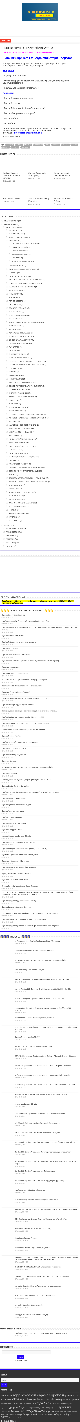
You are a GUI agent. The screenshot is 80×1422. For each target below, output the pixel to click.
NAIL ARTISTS (15, 294)
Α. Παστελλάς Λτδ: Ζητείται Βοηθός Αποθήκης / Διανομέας (24, 680)
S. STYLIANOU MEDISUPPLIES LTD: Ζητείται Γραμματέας (38, 1267)
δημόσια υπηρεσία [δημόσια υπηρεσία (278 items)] (36, 1408)
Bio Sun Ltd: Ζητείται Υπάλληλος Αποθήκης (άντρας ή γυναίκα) (39, 1181)
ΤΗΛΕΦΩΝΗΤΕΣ (15, 485)
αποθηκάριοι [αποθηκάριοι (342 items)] (66, 1404)
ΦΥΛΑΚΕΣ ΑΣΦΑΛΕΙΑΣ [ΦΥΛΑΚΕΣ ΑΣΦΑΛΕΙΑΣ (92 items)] (29, 1404)
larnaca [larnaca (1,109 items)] (22, 1399)
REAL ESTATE (15, 305)
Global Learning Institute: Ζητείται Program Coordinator (36, 1200)
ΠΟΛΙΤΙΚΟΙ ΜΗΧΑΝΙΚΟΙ (18, 464)
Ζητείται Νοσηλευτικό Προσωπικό (15, 880)
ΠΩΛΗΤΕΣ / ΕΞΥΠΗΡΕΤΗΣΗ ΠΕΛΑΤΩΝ (25, 467)
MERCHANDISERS (16, 290)
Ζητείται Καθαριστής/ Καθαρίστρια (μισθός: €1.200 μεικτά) (24, 848)
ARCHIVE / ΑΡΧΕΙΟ (17, 237)
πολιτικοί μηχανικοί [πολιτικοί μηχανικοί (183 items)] (44, 1414)
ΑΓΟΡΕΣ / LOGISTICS (18, 315)
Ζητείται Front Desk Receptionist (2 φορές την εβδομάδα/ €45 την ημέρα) (30, 661)
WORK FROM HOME (14, 528)
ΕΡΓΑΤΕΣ (12, 372)
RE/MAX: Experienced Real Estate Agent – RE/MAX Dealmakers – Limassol (45, 1085)
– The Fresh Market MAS (22, 261)
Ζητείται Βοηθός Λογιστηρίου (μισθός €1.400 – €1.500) (23, 717)
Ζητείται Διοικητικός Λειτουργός (37, 174)
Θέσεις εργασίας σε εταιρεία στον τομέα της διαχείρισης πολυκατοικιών (29, 711)
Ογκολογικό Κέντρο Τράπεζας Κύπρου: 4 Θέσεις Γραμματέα (25, 698)
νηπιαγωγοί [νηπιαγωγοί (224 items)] (5, 1414)
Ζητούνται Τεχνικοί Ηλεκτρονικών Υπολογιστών (20, 855)
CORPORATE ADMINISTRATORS (22, 269)
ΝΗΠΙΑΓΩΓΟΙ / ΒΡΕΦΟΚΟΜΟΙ (21, 439)
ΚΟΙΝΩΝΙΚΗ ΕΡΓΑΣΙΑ (17, 407)
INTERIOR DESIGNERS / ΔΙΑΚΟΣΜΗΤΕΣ (25, 280)
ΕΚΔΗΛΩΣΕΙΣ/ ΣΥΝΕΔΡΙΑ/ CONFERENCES (26, 365)
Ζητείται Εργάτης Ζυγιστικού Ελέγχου (16, 805)
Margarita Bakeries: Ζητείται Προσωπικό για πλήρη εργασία (38, 1286)
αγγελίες (65, 144)
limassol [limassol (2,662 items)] (32, 1399)
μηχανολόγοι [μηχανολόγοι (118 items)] (59, 1411)
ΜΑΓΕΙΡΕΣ (13, 421)
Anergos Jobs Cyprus (11, 136)
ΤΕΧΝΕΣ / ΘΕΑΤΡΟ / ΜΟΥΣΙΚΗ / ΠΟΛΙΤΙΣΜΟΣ (28, 478)
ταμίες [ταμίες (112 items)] (21, 1417)
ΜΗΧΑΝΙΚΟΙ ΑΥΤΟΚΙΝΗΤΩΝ (20, 428)
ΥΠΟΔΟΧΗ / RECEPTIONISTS (21, 492)
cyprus (19, 144)
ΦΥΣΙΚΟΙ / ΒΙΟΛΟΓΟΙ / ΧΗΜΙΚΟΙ (22, 503)
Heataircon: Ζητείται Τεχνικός (26, 1238)
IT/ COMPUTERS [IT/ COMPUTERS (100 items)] (6, 1400)
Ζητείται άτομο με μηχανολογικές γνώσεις (18, 705)
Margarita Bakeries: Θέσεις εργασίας (29, 1305)
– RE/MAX (16, 258)
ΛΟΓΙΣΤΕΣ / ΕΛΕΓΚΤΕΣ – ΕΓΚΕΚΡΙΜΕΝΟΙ (26, 414)
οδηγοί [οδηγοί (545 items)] (20, 1414)
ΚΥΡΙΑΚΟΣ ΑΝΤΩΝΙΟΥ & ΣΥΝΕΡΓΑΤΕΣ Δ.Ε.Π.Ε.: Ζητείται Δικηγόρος (42, 1276)
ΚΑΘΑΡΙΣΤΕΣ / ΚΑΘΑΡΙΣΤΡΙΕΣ (21, 397)
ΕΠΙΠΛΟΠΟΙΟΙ (15, 368)
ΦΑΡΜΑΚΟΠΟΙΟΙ (16, 496)
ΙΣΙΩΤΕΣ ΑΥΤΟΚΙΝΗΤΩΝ (19, 393)
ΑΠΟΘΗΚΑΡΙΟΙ (15, 326)
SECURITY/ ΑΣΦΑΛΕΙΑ (18, 308)
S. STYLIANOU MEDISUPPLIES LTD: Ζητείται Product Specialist (27, 767)
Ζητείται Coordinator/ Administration (15, 655)
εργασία (74, 144)
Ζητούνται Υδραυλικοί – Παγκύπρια (16, 861)
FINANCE (13, 273)
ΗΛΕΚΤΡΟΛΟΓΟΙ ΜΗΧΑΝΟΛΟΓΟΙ (22, 382)
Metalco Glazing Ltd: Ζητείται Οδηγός (16, 836)
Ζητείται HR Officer (11, 198)
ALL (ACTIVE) (14, 234)
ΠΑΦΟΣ (9, 546)
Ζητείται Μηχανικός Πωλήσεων (14, 823)
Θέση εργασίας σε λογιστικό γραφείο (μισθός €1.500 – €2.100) (26, 780)
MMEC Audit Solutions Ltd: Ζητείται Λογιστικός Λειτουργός (37, 1133)
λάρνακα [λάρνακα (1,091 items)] (15, 1411)
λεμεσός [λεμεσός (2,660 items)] (26, 1411)
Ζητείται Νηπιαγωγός (10, 648)
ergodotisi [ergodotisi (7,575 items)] (56, 1395)
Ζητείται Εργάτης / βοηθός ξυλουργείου (30, 1190)
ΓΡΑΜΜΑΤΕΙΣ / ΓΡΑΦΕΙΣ (19, 343)
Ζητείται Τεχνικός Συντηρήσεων (14, 798)
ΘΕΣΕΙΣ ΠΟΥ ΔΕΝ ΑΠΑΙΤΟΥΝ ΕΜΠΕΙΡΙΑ (25, 386)
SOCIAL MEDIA (15, 312)
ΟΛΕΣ (6, 526)
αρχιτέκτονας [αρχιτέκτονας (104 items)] (4, 1408)
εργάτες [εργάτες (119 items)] (55, 1408)
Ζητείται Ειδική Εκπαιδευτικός (13, 615)
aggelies (10, 144)
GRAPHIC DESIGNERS (18, 276)
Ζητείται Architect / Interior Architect (15, 673)
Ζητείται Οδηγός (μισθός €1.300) (27, 1037)
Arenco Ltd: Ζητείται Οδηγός (26, 1104)
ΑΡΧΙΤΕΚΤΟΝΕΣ (15, 329)
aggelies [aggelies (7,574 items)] (19, 1395)
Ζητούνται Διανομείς (9, 761)
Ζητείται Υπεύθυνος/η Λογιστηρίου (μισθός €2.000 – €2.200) (25, 723)
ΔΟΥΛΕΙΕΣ (8, 224)
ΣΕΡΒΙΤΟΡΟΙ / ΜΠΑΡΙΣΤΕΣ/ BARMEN (24, 471)
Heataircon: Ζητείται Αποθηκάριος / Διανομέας (33, 1228)
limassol (56, 144)
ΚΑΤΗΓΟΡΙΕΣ (11, 227)
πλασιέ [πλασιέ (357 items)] (34, 1414)
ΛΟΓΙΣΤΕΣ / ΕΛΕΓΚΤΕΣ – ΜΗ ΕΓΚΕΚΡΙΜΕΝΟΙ (27, 418)
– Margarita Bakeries (20, 254)
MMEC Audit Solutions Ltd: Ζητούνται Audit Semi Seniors (37, 1123)
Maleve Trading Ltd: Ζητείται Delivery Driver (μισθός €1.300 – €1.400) (42, 979)
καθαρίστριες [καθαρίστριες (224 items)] (6, 1411)
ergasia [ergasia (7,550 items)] (42, 1395)
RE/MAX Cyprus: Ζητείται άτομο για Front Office (33, 1046)
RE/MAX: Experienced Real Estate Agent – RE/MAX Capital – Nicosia (42, 1075)
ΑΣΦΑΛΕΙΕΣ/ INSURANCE (19, 333)
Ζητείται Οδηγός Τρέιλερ (11, 736)
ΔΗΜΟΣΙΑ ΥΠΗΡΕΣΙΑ (17, 354)
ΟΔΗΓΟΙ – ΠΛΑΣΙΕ (16, 453)
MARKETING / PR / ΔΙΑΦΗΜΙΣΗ (22, 287)
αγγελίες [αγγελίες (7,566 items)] (43, 1403)
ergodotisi (38, 144)
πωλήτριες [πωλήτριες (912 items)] (56, 1414)
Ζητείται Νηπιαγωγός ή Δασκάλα (14, 748)
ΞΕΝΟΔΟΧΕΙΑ (14, 450)
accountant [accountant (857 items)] (6, 1395)
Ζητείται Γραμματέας (10, 773)
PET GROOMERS (16, 301)
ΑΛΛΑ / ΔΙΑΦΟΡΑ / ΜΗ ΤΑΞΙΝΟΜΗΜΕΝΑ (25, 322)
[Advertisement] (40, 28)
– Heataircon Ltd (18, 251)
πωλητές (15, 147)
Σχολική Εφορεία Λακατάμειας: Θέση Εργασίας (11, 175)
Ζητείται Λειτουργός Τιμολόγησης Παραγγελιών (20, 742)
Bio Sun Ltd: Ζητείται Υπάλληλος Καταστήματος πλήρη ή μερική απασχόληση (45, 1142)
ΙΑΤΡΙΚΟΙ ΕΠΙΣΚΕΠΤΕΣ (18, 389)
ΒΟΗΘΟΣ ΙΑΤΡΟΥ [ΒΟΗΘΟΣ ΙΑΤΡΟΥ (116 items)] (6, 1404)
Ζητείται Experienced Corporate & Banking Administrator (24, 919)
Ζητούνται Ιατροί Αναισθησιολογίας (62, 174)
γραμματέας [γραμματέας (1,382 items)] (16, 1407)
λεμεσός (5, 147)
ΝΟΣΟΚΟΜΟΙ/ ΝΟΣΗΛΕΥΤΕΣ (21, 446)
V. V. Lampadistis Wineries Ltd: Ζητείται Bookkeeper (35, 1296)
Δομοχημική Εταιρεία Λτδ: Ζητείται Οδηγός (31, 1315)
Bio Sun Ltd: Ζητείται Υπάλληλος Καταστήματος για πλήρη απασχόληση (43, 1152)
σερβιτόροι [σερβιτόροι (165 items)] (4, 1417)
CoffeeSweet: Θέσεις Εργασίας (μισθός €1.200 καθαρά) (23, 730)
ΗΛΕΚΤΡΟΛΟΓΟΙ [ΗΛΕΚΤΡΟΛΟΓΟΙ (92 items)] (17, 1404)
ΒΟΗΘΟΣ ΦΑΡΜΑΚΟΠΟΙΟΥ (20, 340)
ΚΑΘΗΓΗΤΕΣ (14, 400)
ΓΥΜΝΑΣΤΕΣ (14, 347)
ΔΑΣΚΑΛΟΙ (13, 351)
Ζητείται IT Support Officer (12, 830)
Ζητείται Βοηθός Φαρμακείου (13, 636)
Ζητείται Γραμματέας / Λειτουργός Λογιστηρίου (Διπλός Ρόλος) (26, 621)
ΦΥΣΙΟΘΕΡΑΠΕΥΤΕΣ (17, 506)
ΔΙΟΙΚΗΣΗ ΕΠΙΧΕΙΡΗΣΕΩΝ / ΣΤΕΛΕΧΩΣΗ (26, 361)
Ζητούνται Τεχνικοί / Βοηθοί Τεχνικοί (15, 692)
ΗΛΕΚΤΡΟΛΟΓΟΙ (16, 379)
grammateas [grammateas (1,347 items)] (71, 1395)
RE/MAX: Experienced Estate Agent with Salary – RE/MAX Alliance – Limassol (45, 1056)
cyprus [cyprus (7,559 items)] (31, 1395)
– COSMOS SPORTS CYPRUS (24, 244)
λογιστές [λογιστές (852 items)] (50, 1411)
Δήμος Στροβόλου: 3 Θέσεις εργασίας (16, 873)
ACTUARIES (14, 230)
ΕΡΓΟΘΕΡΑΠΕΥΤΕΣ (17, 375)
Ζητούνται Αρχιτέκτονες (11, 667)
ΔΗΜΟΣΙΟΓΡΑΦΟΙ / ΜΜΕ (19, 358)
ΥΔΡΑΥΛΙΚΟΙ (14, 489)
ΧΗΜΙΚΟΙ (12, 510)
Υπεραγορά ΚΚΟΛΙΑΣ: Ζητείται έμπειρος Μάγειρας (34, 1018)
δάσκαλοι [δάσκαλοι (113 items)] (26, 1408)
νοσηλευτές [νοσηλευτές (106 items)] (13, 1414)
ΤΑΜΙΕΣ (12, 474)
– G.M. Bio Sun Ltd (19, 247)
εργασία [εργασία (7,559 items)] (65, 1407)
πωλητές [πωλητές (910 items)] (67, 1414)
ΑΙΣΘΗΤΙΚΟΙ (14, 319)
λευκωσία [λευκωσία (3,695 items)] (38, 1411)
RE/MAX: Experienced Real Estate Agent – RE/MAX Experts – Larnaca (43, 1066)
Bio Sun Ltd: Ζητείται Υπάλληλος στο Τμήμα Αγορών (35, 1171)
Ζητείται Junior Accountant (12, 817)
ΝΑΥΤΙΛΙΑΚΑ (14, 436)
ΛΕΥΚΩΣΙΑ (10, 543)
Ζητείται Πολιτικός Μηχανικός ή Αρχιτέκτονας (19, 642)
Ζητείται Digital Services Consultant (16, 786)
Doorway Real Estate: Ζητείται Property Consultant (21, 686)
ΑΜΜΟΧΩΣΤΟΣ (12, 532)
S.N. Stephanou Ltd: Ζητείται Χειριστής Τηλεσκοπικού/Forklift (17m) (41, 1219)
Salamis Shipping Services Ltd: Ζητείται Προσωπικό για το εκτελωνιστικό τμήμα (46, 1209)
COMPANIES (14, 241)
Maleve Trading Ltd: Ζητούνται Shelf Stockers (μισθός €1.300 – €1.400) (43, 989)
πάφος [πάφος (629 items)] (27, 1414)
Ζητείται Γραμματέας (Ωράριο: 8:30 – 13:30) (19, 901)
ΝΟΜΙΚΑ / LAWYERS (17, 443)
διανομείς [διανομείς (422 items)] (48, 1408)
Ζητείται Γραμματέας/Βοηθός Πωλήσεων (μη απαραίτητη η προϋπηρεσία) (30, 926)
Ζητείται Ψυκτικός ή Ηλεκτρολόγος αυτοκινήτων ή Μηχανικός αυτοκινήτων (30, 792)
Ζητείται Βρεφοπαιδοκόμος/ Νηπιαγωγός (17, 907)
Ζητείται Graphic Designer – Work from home (19, 842)
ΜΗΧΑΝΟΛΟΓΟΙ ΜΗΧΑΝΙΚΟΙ (20, 432)
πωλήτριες (25, 147)
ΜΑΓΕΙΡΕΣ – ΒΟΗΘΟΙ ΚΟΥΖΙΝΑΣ (22, 425)
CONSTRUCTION (16, 266)
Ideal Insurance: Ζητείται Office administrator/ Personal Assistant (40, 1113)
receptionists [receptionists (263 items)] (74, 1400)
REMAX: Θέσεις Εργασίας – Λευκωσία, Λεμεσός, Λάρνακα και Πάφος (42, 1094)
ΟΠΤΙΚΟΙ (12, 460)
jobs (47, 144)
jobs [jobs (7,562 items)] (14, 1399)
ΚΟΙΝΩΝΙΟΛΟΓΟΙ (16, 411)
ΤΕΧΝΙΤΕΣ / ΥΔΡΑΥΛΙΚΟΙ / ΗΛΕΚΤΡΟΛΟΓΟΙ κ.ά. (28, 482)
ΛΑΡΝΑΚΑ (10, 536)
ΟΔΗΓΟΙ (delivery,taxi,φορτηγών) (22, 457)
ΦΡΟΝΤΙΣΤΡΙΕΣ (15, 499)
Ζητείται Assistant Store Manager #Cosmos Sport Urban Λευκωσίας (41, 1333)
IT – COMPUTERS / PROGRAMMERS (24, 283)
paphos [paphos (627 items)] (65, 1399)
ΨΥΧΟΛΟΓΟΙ (14, 521)
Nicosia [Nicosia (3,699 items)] (56, 1399)
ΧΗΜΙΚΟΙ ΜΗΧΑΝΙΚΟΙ (18, 513)
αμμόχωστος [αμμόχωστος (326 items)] (55, 1404)
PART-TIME (13, 297)
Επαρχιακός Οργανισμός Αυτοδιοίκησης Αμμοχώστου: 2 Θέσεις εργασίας (30, 913)
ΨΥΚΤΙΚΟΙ (13, 517)
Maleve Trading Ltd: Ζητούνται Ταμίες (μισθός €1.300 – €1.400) (39, 999)
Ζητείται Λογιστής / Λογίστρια (13, 811)
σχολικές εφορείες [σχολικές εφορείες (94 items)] (14, 1417)
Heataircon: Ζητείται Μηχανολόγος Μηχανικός (32, 1248)
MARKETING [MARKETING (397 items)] (44, 1400)
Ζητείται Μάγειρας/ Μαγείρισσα (14, 755)
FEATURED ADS (11, 221)
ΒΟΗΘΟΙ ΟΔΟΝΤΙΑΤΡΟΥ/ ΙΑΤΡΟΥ (22, 336)
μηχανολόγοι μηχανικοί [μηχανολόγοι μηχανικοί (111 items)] (70, 1411)
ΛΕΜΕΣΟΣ (10, 539)
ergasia (28, 144)
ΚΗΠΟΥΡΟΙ (13, 404)
